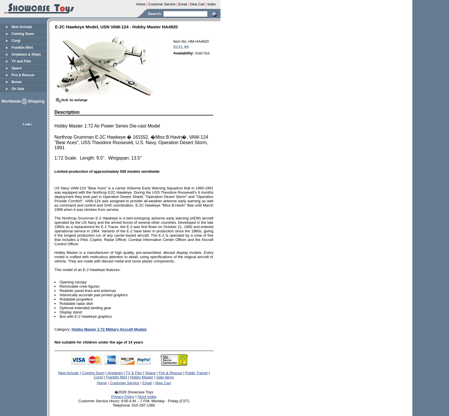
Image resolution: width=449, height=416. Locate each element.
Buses (16, 82)
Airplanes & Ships (26, 54)
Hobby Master (141, 377)
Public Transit (196, 373)
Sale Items (165, 377)
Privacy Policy (122, 397)
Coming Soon (22, 34)
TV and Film (21, 61)
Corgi (15, 41)
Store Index (147, 397)
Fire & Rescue (22, 75)
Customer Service (124, 383)
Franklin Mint (22, 48)
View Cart (163, 383)
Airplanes (115, 373)
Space (16, 68)
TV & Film (134, 373)
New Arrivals (21, 27)
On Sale (17, 89)
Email (147, 383)
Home (102, 383)
